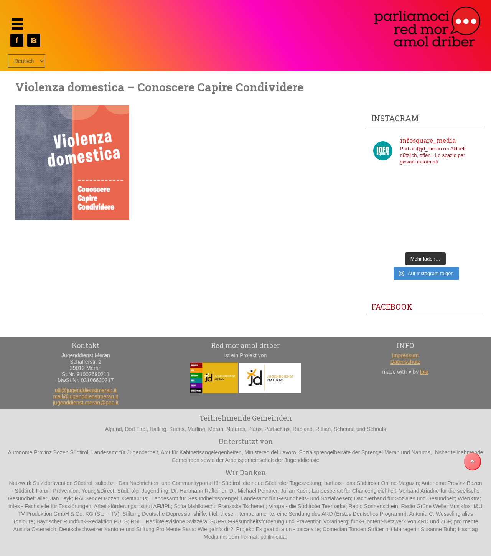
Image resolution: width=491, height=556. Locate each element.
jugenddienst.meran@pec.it (86, 402)
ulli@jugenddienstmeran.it (86, 390)
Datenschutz (405, 362)
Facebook (391, 307)
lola (424, 372)
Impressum (405, 355)
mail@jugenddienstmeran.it (85, 396)
